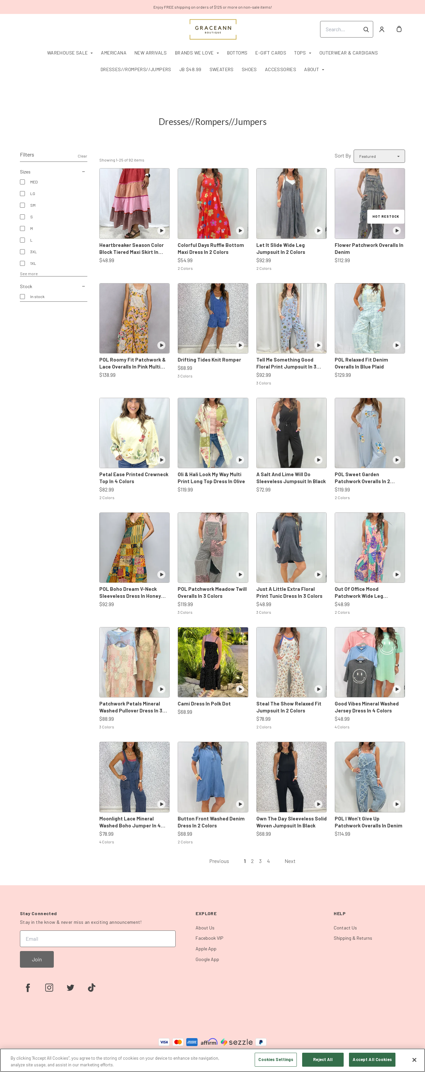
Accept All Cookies (372, 1059)
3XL (33, 251)
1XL (33, 263)
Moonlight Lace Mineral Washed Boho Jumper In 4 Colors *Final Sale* (130, 822)
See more (29, 273)
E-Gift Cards (270, 52)
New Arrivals (150, 52)
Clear (82, 156)
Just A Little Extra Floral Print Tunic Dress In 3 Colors (289, 592)
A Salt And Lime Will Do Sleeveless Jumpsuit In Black (291, 477)
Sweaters (222, 69)
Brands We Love (194, 52)
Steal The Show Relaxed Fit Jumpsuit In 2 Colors (288, 706)
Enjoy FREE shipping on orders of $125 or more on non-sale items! (212, 7)
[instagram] (49, 988)
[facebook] (28, 988)
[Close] (414, 1059)
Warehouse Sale (67, 52)
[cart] (399, 29)
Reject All (323, 1059)
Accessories (280, 69)
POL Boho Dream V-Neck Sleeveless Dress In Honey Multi (130, 592)
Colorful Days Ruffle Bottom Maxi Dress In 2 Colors (211, 248)
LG (32, 193)
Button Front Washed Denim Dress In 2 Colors (211, 821)
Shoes (249, 69)
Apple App (206, 948)
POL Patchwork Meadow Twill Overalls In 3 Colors (212, 592)
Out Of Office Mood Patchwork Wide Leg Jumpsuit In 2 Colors (359, 592)
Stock (53, 286)
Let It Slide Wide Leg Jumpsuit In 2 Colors (280, 248)
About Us (205, 927)
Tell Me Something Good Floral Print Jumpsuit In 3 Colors (286, 363)
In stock (37, 296)
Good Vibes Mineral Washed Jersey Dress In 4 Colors (367, 706)
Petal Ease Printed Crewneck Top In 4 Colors (133, 477)
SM (33, 205)
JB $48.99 (190, 69)
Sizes (53, 171)
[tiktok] (92, 988)
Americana (114, 52)
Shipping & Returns (353, 938)
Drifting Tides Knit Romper (209, 360)
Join (37, 959)
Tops (300, 52)
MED (34, 181)
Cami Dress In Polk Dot (204, 703)
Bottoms (237, 52)
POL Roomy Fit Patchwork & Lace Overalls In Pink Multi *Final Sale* (132, 363)
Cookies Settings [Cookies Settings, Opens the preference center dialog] (275, 1059)
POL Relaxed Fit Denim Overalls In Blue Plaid (361, 363)
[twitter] (70, 988)
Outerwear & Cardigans (348, 52)
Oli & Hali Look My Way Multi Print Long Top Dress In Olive (211, 477)
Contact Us (345, 927)
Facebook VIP (209, 938)
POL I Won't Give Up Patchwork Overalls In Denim (368, 821)
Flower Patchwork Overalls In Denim (369, 248)
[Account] (382, 29)
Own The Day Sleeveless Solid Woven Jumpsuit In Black (291, 821)
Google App (207, 959)
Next (290, 861)
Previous (219, 861)
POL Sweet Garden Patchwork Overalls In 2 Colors (362, 478)
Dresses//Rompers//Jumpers (136, 69)
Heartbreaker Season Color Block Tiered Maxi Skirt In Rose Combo (131, 249)
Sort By (343, 155)
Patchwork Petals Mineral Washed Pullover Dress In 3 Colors (130, 707)
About (311, 69)
